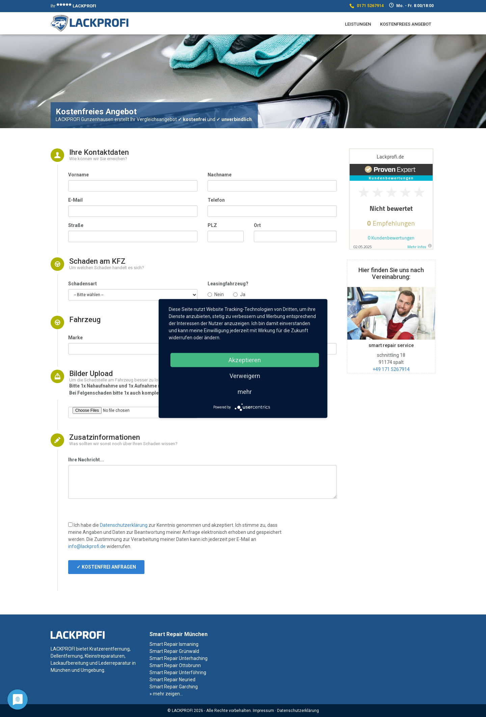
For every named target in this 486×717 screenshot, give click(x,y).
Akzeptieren (244, 360)
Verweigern (245, 375)
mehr (245, 391)
